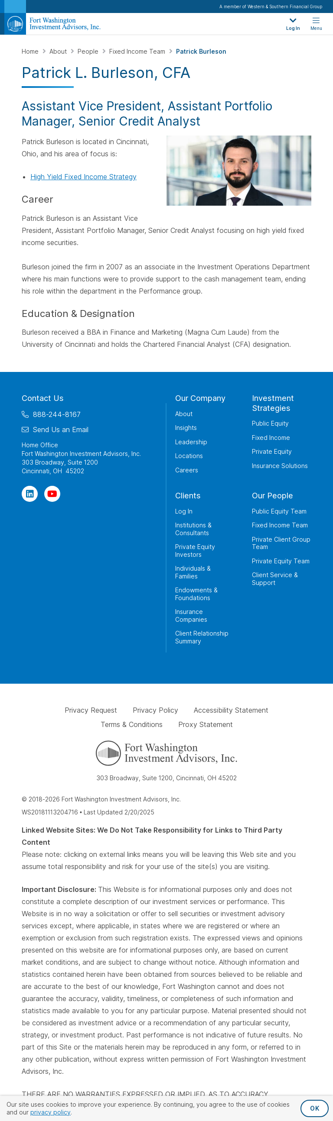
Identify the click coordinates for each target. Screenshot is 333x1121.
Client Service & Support (275, 578)
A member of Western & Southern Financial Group (270, 6)
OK (314, 1108)
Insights (186, 427)
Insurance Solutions (280, 465)
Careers (186, 470)
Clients (188, 495)
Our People (272, 495)
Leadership (191, 442)
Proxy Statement (205, 724)
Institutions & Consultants (193, 528)
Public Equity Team (279, 511)
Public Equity (270, 423)
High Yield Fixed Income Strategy (83, 176)
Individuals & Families (193, 572)
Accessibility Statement (231, 710)
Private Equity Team (281, 561)
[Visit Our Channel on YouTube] (52, 494)
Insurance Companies (191, 615)
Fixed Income (271, 437)
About (59, 51)
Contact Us (43, 398)
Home (31, 51)
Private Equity (272, 451)
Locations (189, 455)
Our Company (200, 398)
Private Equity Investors (195, 550)
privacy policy (50, 1112)
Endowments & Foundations (196, 593)
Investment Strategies (273, 403)
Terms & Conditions (132, 724)
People (89, 51)
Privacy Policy (155, 710)
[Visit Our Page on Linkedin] (30, 494)
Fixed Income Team (138, 51)
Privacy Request (91, 710)
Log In (184, 511)
